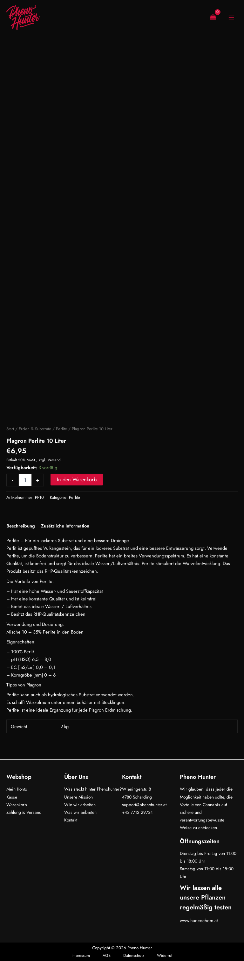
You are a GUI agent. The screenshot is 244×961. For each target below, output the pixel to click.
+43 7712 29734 (137, 812)
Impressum (80, 955)
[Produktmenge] (25, 480)
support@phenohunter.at (144, 804)
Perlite (61, 429)
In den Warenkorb (77, 479)
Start (10, 429)
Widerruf (165, 955)
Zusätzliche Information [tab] (65, 525)
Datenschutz (133, 955)
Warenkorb (16, 804)
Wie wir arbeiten (80, 804)
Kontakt (70, 820)
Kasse (11, 797)
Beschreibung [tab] (20, 525)
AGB (107, 955)
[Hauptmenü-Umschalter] (231, 17)
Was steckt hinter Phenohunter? (93, 789)
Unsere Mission (78, 797)
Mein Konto (16, 789)
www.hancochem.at (199, 920)
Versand (54, 460)
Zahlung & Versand (24, 812)
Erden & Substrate (35, 429)
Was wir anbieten (80, 812)
